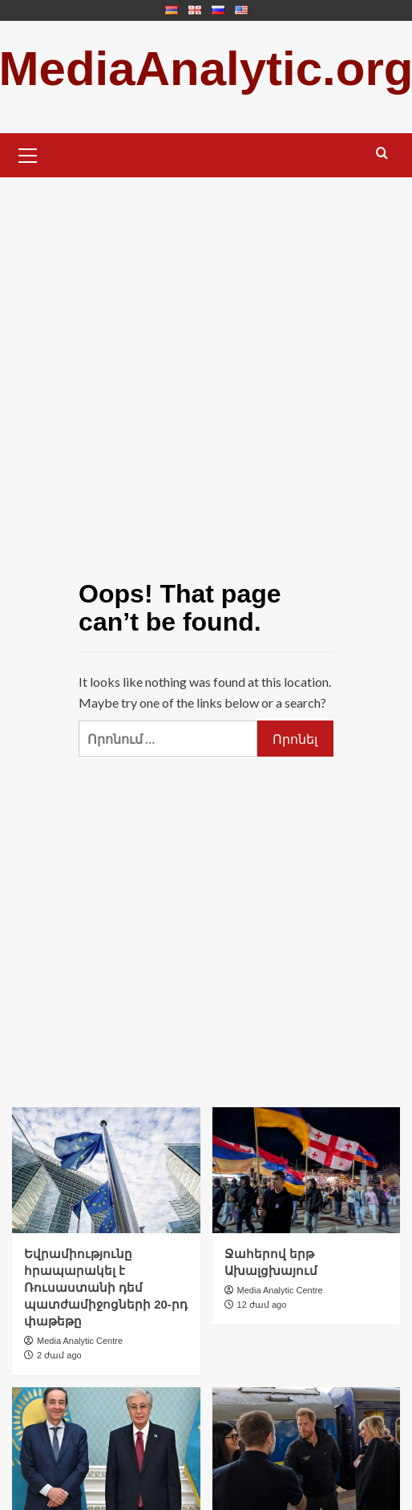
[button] (28, 153)
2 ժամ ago (59, 1355)
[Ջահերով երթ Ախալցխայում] (306, 1169)
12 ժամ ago (262, 1304)
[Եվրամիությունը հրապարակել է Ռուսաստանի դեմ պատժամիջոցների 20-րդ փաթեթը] (106, 1169)
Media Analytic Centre (80, 1341)
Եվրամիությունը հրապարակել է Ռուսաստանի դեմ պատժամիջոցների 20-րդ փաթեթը (106, 1287)
